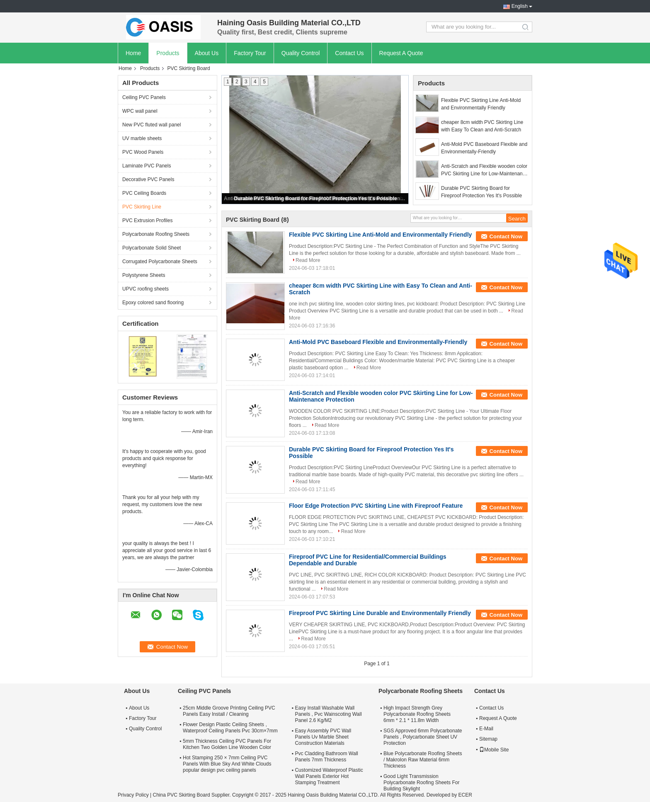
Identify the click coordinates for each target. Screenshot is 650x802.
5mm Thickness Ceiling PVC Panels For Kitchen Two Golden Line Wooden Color (227, 744)
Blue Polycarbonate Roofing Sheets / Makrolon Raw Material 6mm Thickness (422, 760)
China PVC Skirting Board (181, 795)
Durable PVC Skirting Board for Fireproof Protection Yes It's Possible (315, 198)
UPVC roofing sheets (145, 289)
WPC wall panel (140, 111)
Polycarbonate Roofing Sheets (155, 234)
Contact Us (349, 53)
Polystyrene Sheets (143, 275)
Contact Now (506, 236)
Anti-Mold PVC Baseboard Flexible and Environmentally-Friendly (484, 148)
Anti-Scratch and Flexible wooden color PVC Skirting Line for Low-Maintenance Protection (484, 170)
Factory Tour (250, 53)
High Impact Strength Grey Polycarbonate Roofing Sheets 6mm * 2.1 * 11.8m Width (417, 714)
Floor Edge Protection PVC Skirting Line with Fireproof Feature (376, 505)
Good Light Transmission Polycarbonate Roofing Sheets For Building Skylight (421, 782)
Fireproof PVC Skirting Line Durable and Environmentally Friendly (380, 613)
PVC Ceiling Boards (144, 193)
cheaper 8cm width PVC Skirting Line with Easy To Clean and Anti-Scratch (482, 126)
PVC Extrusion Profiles (147, 220)
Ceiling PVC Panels (144, 97)
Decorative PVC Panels (148, 179)
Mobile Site (494, 750)
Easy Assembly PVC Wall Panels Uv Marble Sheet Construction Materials (323, 737)
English (520, 6)
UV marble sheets (142, 138)
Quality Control (300, 53)
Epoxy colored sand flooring (153, 302)
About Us (207, 53)
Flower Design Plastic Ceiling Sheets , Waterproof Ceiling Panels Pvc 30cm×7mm (230, 728)
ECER (465, 795)
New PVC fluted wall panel (151, 125)
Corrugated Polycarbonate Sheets (159, 261)
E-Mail (486, 729)
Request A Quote (401, 53)
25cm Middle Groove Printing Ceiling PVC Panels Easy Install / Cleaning (229, 711)
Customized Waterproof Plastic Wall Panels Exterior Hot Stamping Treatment (329, 776)
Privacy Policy (133, 795)
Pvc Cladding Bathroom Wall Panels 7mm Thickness (326, 757)
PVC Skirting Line (141, 207)
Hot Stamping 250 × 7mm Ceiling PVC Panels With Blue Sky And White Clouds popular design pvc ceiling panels (227, 764)
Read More (308, 260)
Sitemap (488, 739)
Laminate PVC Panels (146, 166)
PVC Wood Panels (142, 152)
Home (133, 53)
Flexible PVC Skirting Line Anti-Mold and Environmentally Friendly (481, 104)
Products (167, 53)
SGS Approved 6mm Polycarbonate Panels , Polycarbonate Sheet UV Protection (422, 737)
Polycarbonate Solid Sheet (151, 248)
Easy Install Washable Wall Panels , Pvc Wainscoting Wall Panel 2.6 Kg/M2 (328, 714)
